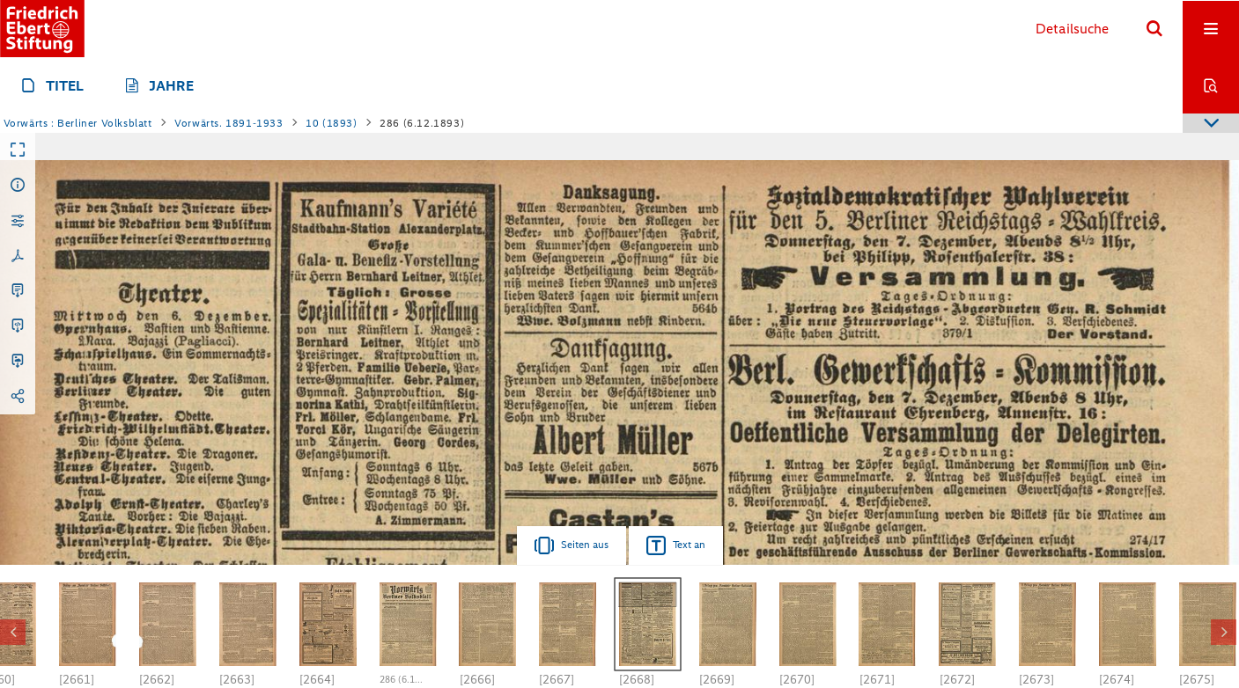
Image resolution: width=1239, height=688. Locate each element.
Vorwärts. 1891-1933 (228, 123)
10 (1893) (331, 123)
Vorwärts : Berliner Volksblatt (78, 123)
